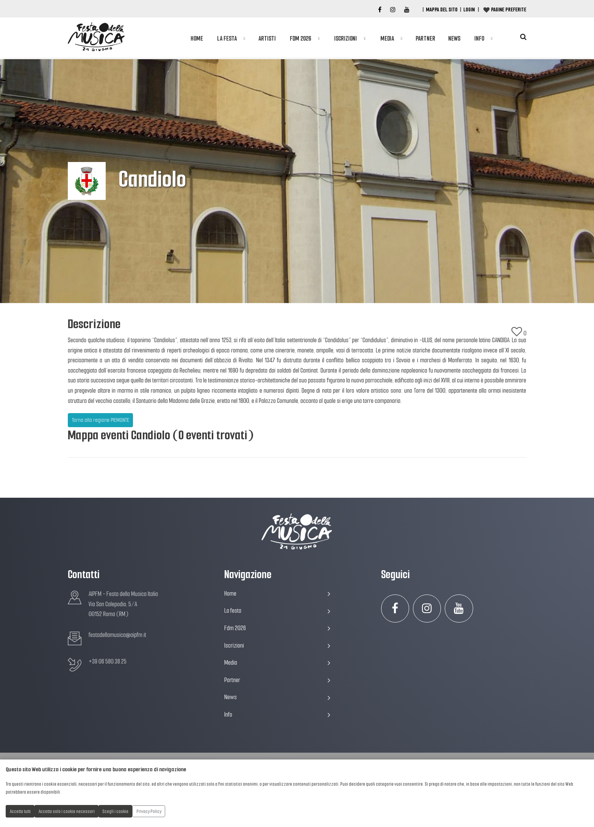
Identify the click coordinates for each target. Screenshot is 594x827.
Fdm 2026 (300, 38)
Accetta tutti (20, 811)
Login (469, 9)
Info (479, 38)
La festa (227, 38)
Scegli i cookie (115, 811)
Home (197, 38)
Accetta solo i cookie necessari (67, 811)
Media (387, 38)
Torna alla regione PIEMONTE (100, 420)
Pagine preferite (508, 9)
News (454, 38)
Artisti (267, 38)
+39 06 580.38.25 (108, 661)
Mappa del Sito (442, 9)
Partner (425, 38)
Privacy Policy (148, 811)
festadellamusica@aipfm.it (117, 634)
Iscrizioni (345, 38)
